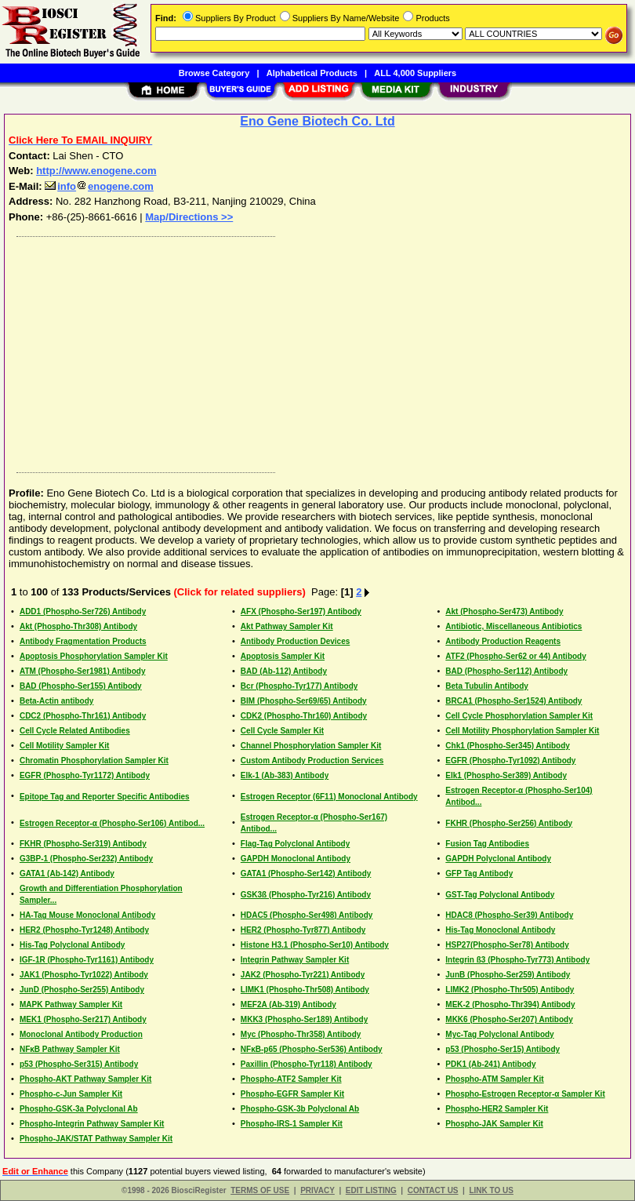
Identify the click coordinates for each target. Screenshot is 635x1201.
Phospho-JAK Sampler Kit (493, 1123)
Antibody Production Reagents (503, 641)
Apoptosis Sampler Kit (283, 656)
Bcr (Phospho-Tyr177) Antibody (299, 686)
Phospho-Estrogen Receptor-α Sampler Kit (524, 1094)
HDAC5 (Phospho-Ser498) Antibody (307, 915)
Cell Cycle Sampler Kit (282, 730)
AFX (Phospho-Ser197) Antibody (301, 611)
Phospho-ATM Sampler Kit (494, 1079)
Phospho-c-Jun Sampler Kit (71, 1094)
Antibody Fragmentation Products (83, 641)
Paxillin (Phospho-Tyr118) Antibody (306, 1064)
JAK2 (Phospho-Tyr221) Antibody (303, 974)
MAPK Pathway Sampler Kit (71, 1004)
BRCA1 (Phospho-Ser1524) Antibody (513, 701)
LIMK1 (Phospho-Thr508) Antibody (305, 989)
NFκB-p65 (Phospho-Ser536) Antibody (312, 1049)
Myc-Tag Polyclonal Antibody (499, 1034)
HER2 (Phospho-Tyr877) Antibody (303, 930)
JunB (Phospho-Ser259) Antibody (507, 974)
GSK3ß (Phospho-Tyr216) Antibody (306, 894)
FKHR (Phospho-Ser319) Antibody (83, 843)
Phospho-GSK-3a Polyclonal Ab (79, 1109)
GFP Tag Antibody (479, 873)
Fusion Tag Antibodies (487, 843)
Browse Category (214, 73)
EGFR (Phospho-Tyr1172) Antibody (85, 775)
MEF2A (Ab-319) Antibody (288, 1004)
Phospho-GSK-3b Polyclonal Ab (300, 1109)
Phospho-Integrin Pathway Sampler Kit (92, 1123)
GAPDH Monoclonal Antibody (295, 858)
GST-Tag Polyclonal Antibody (499, 894)
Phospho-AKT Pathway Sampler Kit (85, 1079)
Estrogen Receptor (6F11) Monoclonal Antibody (329, 796)
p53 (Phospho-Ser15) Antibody (502, 1049)
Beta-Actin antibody (56, 701)
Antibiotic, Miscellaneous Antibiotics (513, 626)
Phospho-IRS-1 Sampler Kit (292, 1123)
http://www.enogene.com (96, 171)
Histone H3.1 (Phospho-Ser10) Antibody (315, 945)
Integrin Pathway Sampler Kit (295, 959)
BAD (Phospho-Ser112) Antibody (506, 671)
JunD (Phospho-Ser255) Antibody (82, 989)
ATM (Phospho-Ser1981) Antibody (83, 671)
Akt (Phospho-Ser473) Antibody (504, 611)
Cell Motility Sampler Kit (64, 745)
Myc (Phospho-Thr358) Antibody (301, 1034)
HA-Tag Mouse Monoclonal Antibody (87, 915)
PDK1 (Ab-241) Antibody (490, 1064)
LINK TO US (491, 1190)
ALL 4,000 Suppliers (415, 73)
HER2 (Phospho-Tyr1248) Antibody (84, 930)
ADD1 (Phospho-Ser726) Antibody (83, 611)
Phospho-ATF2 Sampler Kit (291, 1079)
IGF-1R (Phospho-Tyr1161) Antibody (87, 959)
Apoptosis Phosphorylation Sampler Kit (94, 656)
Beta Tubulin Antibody (486, 686)
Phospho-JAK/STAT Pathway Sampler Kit (96, 1138)
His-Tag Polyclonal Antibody (72, 945)
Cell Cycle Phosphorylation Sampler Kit (519, 716)
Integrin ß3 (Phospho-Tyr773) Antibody (517, 959)
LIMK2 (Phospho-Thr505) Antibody (509, 989)
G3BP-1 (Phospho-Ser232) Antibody (86, 858)
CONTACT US (433, 1190)
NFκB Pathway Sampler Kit (70, 1049)
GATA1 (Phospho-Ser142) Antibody (306, 873)
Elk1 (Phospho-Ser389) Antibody (506, 775)
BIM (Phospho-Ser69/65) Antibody (304, 701)
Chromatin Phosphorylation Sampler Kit (94, 760)
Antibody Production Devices (295, 641)
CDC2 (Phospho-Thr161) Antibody (83, 716)
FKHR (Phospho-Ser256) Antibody (508, 823)
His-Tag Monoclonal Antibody (500, 930)
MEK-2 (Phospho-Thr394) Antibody (510, 1004)
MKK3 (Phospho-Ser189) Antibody (304, 1019)
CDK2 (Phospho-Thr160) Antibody (304, 716)
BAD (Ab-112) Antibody (284, 671)
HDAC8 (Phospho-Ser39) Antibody (509, 915)
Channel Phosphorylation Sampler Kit (311, 745)
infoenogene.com (99, 186)
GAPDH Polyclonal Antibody (498, 858)
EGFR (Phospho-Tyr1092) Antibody (510, 760)
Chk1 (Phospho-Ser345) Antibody (507, 745)
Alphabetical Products (312, 73)
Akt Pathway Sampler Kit (287, 626)
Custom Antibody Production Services (312, 760)
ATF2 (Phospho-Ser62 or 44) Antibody (515, 656)
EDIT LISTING (371, 1190)
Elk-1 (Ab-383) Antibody (284, 775)
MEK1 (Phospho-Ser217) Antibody (83, 1019)
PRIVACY (317, 1190)
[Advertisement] (314, 350)
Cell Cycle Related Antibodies (75, 730)
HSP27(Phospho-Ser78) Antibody (506, 945)
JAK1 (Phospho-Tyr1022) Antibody (84, 974)
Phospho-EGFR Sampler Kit (292, 1094)
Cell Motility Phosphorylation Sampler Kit (522, 730)
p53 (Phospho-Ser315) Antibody (79, 1064)
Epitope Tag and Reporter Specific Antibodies (105, 796)
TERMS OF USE (259, 1190)
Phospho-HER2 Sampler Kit (496, 1109)
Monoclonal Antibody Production (81, 1034)
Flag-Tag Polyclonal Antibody (295, 843)
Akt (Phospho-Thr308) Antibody (78, 626)
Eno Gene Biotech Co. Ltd (317, 121)
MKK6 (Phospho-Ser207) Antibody (508, 1019)
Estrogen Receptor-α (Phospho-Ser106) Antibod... (112, 823)
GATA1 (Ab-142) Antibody (67, 873)
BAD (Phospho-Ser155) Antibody (81, 686)
